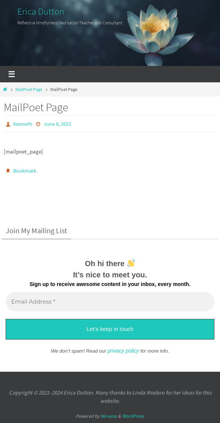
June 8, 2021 (57, 124)
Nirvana (109, 416)
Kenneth (22, 124)
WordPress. (133, 416)
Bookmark (24, 170)
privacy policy (123, 351)
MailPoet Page (28, 89)
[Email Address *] (110, 302)
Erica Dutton (40, 11)
